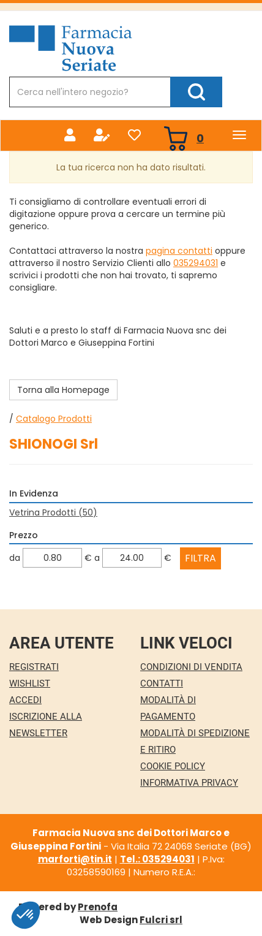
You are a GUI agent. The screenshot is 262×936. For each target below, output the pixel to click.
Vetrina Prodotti (53, 512)
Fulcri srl (161, 919)
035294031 (195, 263)
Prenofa (98, 906)
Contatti (161, 683)
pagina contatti (179, 251)
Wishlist (29, 683)
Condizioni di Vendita (191, 666)
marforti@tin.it (75, 859)
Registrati (34, 666)
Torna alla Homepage (63, 390)
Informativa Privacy (189, 782)
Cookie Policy (172, 766)
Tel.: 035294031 (157, 859)
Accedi (25, 700)
